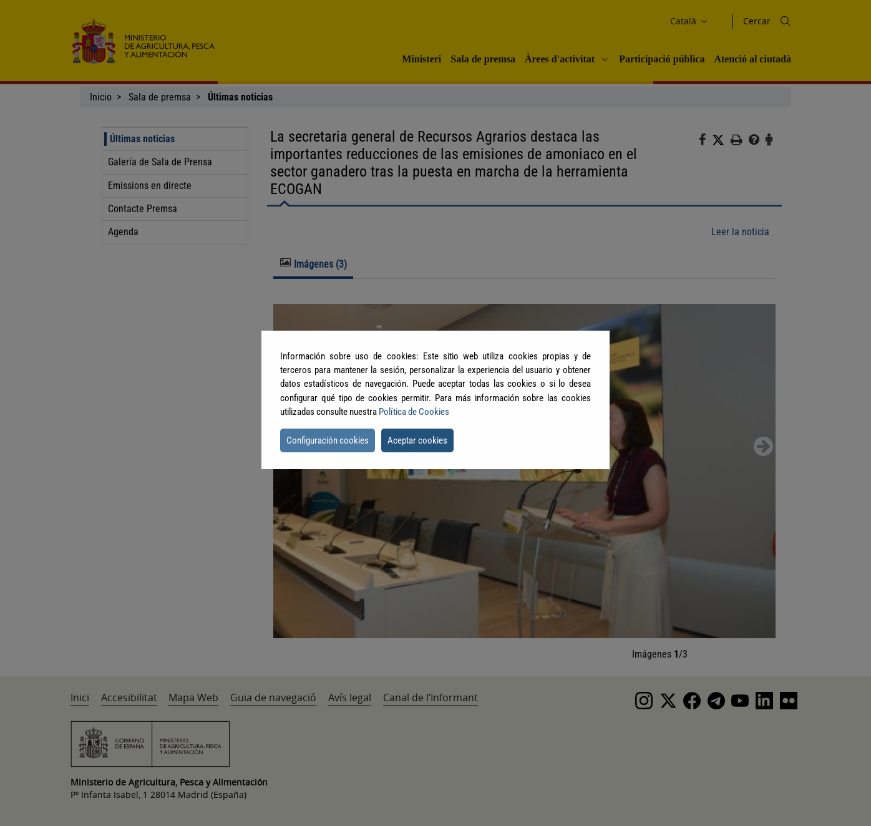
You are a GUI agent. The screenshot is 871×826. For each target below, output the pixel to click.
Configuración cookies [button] (327, 440)
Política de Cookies (414, 411)
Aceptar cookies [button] (417, 440)
